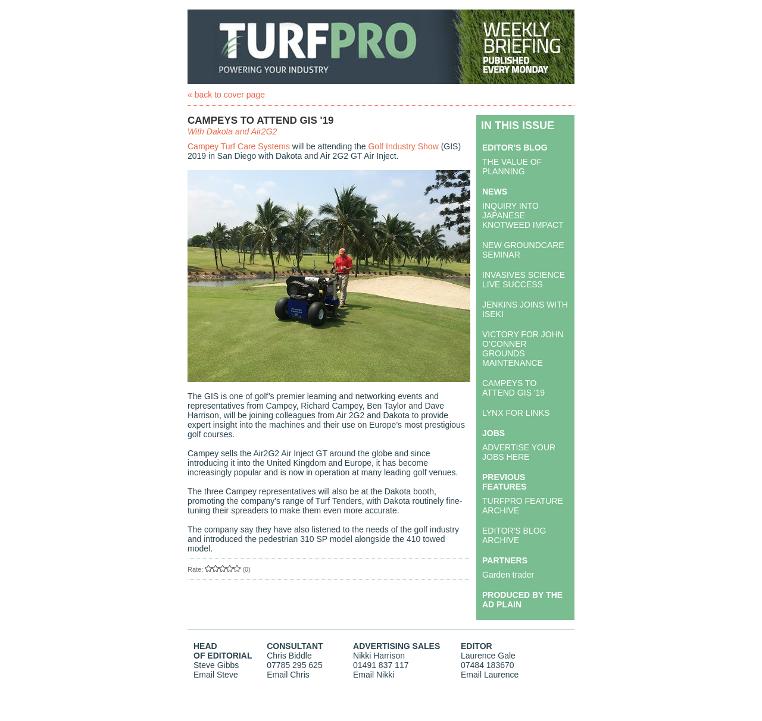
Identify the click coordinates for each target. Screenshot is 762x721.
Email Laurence (490, 674)
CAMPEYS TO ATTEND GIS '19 (513, 387)
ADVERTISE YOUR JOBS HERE (518, 452)
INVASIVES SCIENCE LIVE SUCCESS (523, 279)
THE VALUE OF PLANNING (512, 166)
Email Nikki (373, 674)
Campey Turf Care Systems (239, 146)
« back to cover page (226, 94)
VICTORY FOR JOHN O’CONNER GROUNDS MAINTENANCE (523, 349)
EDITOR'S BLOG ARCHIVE (514, 535)
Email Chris (288, 674)
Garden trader (508, 574)
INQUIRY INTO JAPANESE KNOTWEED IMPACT (523, 215)
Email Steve (215, 674)
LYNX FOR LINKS (515, 413)
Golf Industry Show (403, 146)
